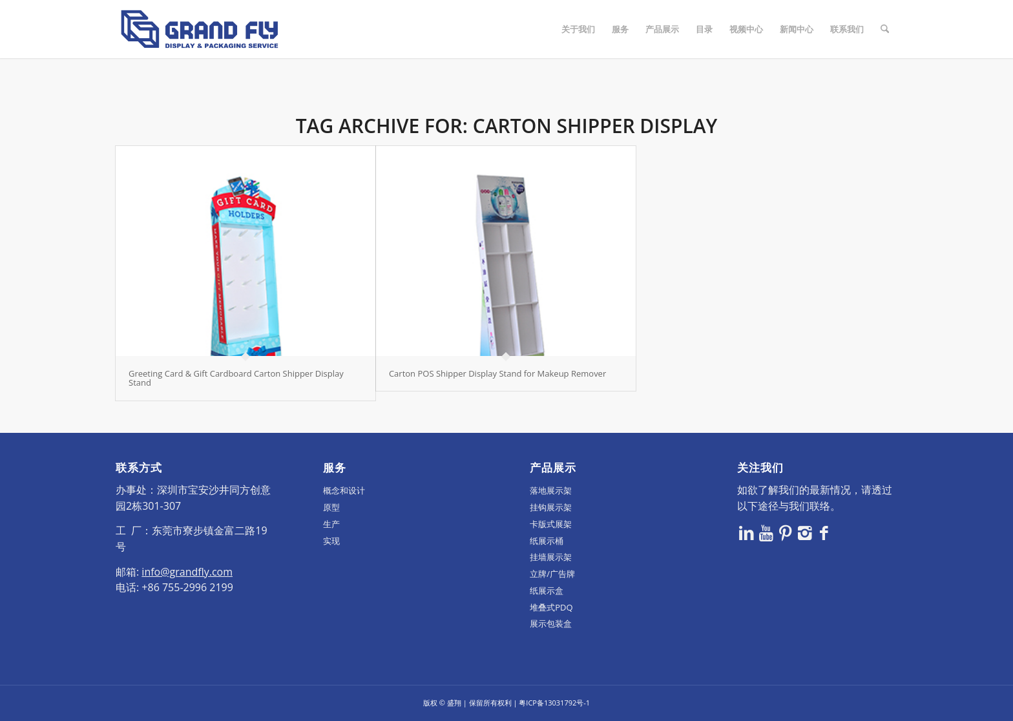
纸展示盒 (546, 590)
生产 (331, 524)
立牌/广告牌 (552, 574)
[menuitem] (578, 29)
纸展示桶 (546, 541)
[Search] (884, 29)
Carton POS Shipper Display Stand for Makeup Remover (497, 373)
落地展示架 (551, 490)
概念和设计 (344, 490)
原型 (331, 507)
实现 (331, 541)
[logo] (200, 29)
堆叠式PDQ (551, 607)
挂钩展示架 (551, 507)
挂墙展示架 (551, 557)
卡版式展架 (551, 524)
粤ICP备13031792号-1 (554, 702)
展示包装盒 (551, 623)
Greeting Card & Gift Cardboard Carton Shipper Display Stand (236, 378)
